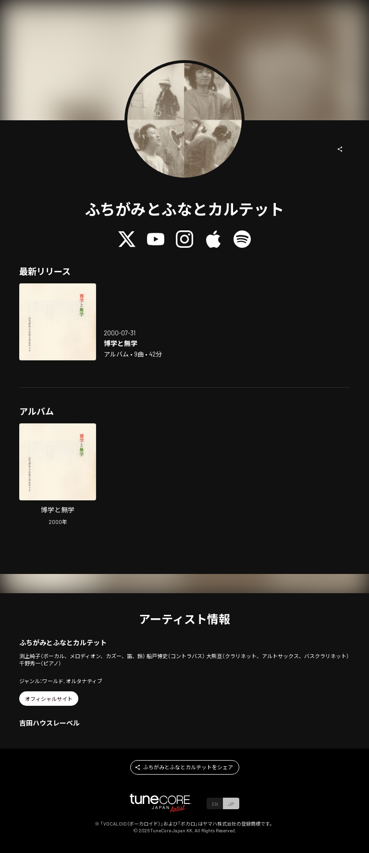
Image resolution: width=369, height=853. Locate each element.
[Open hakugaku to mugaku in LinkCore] (57, 321)
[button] (340, 149)
